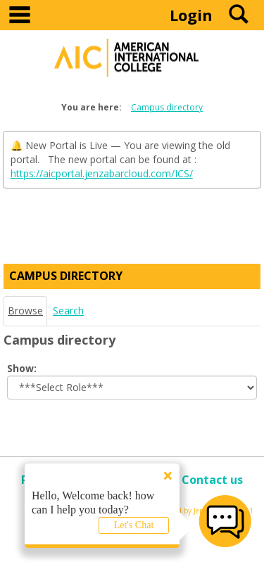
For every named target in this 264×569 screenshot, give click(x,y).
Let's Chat (134, 525)
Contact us (212, 479)
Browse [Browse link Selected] (25, 310)
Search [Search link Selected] (68, 310)
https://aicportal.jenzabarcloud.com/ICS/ (102, 173)
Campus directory (167, 107)
